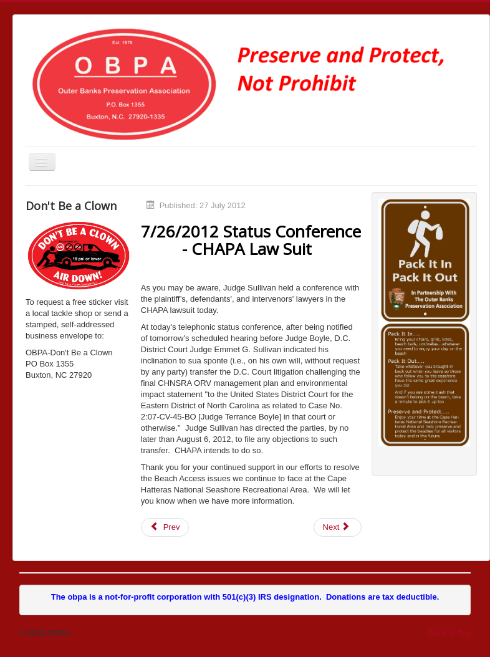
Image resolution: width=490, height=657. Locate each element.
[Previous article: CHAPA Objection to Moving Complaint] (165, 527)
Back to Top (449, 633)
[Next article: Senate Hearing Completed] (338, 527)
